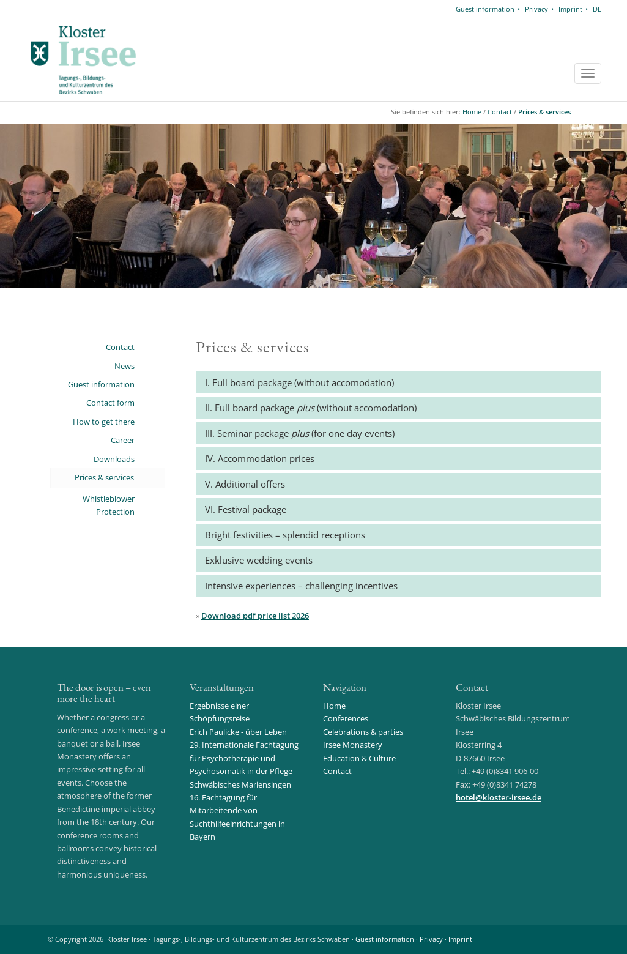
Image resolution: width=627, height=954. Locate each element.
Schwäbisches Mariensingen (240, 784)
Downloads (114, 458)
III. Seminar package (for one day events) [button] (300, 433)
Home (471, 111)
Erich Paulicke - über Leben (238, 731)
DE (597, 8)
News (124, 365)
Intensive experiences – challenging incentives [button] (301, 585)
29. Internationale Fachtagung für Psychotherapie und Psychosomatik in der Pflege (244, 758)
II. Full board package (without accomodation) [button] (311, 407)
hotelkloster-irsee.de (498, 797)
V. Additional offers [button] (245, 484)
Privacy (536, 8)
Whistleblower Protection (109, 505)
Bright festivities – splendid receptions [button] (285, 535)
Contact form (110, 402)
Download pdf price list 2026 (255, 615)
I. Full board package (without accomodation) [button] (299, 382)
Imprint (570, 8)
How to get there (104, 421)
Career (123, 439)
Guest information (485, 8)
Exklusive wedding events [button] (259, 560)
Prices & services (544, 111)
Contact (500, 111)
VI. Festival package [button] (245, 509)
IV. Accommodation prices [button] (259, 458)
